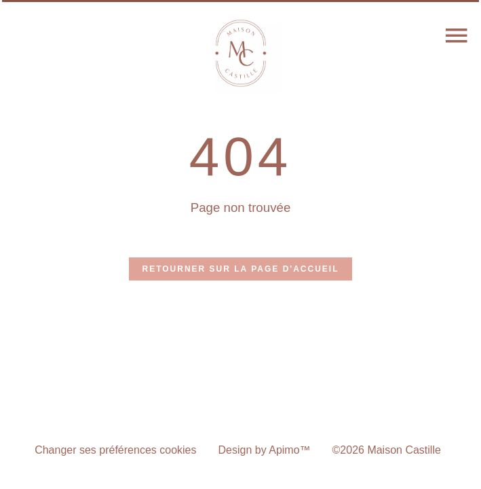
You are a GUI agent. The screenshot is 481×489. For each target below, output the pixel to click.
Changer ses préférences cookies (115, 450)
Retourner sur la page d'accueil (240, 269)
